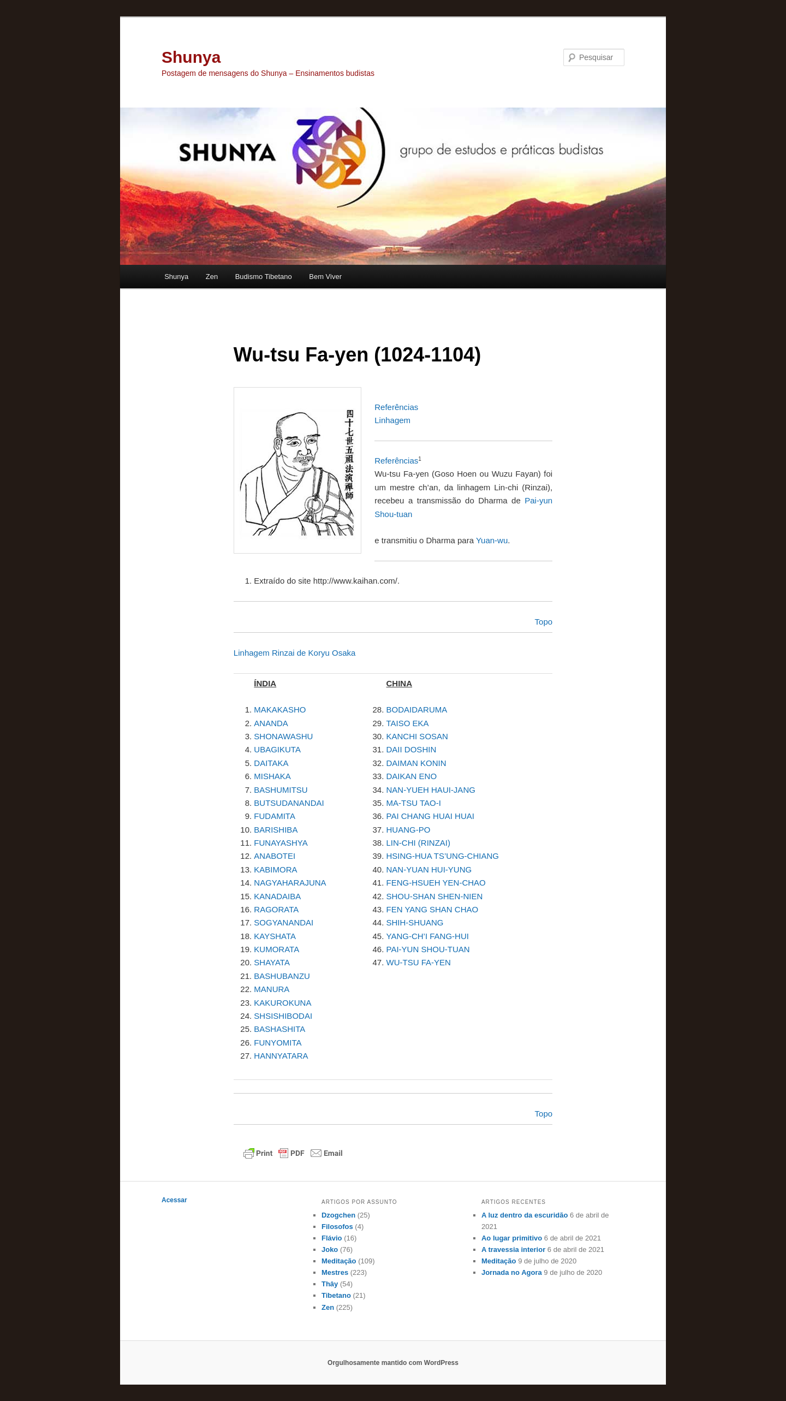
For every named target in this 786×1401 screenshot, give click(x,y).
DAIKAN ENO (411, 776)
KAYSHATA (275, 936)
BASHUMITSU (280, 789)
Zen (212, 276)
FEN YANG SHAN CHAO (432, 909)
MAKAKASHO (280, 709)
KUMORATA (276, 949)
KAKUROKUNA (282, 1002)
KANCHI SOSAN (417, 736)
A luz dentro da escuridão (524, 1215)
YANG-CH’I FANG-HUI (427, 936)
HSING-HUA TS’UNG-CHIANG (442, 855)
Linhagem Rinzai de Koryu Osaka (294, 652)
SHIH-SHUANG (415, 922)
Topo (544, 621)
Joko (329, 1249)
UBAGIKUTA (277, 749)
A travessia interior (513, 1249)
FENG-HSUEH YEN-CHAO (436, 882)
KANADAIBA (277, 896)
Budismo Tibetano (263, 276)
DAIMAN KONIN (416, 763)
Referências (396, 407)
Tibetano (336, 1295)
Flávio (331, 1238)
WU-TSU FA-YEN (418, 962)
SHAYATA (272, 962)
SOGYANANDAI (283, 922)
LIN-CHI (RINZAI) (418, 842)
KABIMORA (275, 869)
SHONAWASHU (283, 736)
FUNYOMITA (277, 1042)
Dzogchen (338, 1215)
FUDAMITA (274, 816)
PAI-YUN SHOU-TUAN (428, 949)
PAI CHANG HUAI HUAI (430, 816)
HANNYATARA (281, 1055)
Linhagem (392, 420)
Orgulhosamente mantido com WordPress (392, 1363)
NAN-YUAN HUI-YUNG (429, 869)
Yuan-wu (492, 540)
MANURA (271, 989)
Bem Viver (325, 276)
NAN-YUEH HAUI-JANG (430, 789)
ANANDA (271, 723)
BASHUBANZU (282, 976)
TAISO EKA (407, 723)
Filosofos (337, 1226)
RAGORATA (276, 909)
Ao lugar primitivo (511, 1238)
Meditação (338, 1261)
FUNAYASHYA (280, 842)
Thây (329, 1284)
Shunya (191, 57)
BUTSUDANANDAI (289, 803)
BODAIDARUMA (417, 709)
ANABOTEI (274, 855)
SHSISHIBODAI (283, 1015)
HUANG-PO (408, 829)
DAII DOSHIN (411, 749)
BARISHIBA (275, 829)
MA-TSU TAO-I (413, 803)
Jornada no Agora (511, 1272)
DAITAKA (271, 763)
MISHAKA (272, 776)
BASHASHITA (279, 1029)
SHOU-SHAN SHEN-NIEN (434, 896)
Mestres (334, 1272)
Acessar (174, 1200)
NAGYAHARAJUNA (290, 882)
